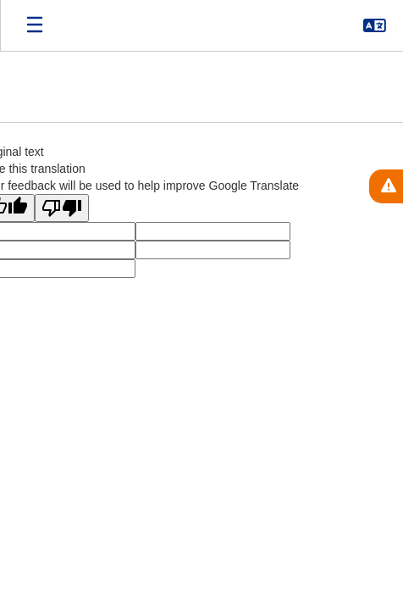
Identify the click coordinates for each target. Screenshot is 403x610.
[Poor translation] (62, 208)
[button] (374, 25)
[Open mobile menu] (35, 25)
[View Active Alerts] (386, 186)
